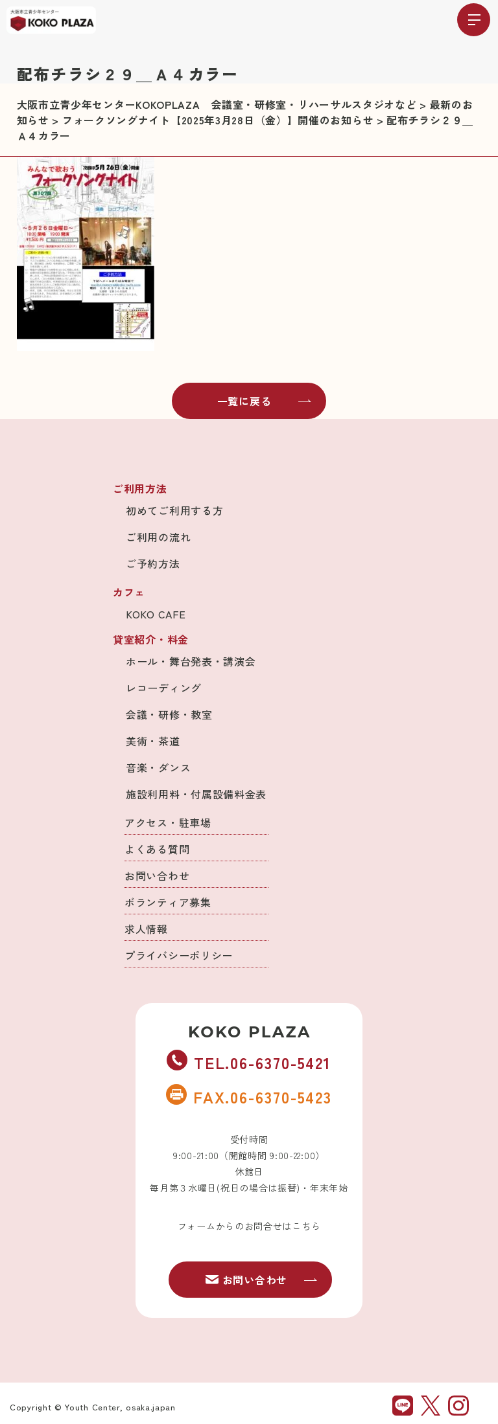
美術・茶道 (153, 741)
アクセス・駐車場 (167, 822)
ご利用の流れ (158, 537)
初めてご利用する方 (174, 510)
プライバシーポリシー (178, 955)
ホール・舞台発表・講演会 (190, 661)
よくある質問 (156, 849)
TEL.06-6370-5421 (249, 1062)
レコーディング (164, 687)
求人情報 (146, 928)
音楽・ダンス (158, 767)
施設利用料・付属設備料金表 (196, 794)
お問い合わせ (156, 875)
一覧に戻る (264, 401)
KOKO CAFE (155, 614)
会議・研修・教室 (169, 714)
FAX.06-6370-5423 (249, 1096)
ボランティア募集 (167, 902)
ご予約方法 (153, 563)
